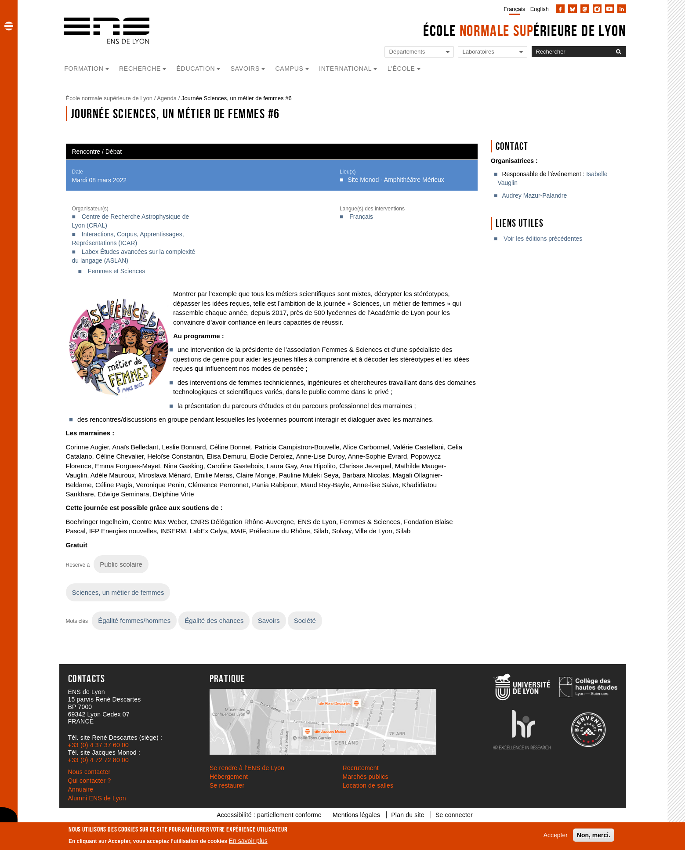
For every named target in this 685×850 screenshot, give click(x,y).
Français (514, 9)
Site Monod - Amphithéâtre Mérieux (396, 179)
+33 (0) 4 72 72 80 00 (98, 759)
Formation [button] (83, 68)
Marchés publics (365, 776)
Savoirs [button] (245, 68)
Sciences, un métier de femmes (118, 592)
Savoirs (269, 620)
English (539, 9)
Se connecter (454, 814)
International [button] (345, 68)
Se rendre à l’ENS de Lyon (247, 767)
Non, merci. (593, 835)
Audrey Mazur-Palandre (534, 195)
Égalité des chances (214, 620)
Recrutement (361, 767)
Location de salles (368, 785)
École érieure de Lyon (524, 30)
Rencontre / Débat (97, 151)
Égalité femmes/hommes (134, 620)
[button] (9, 26)
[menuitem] (512, 8)
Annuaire (81, 789)
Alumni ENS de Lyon (97, 798)
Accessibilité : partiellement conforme (269, 814)
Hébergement (229, 776)
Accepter (556, 835)
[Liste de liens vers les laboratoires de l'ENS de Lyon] (492, 52)
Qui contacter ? (89, 780)
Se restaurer (227, 785)
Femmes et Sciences (116, 271)
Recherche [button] (140, 68)
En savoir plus (248, 840)
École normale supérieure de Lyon (109, 98)
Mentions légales (356, 814)
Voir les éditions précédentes (543, 238)
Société (305, 620)
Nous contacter (89, 771)
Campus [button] (289, 68)
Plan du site (407, 814)
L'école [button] (401, 68)
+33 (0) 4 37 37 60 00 (98, 745)
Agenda (167, 98)
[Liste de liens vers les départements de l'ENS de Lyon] (419, 52)
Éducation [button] (196, 68)
